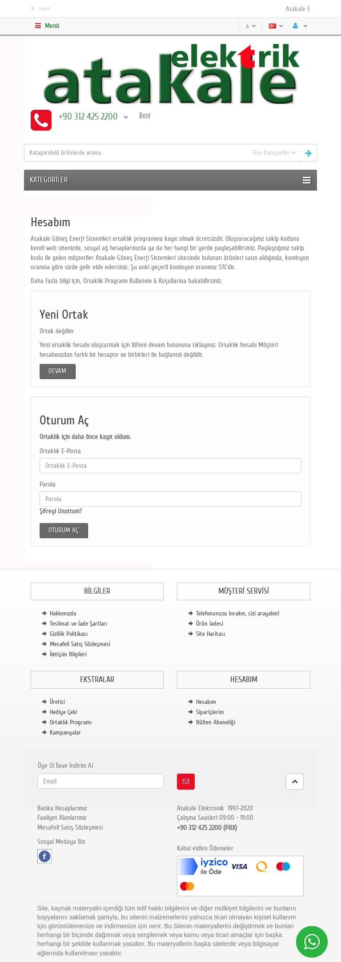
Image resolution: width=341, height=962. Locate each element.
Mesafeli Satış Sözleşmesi (80, 644)
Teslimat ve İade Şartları (78, 623)
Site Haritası (210, 634)
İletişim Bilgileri (68, 654)
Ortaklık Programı (71, 722)
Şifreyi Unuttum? (61, 511)
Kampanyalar (65, 732)
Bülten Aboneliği (215, 722)
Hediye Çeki (63, 712)
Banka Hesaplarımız (62, 808)
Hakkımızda (63, 613)
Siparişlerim (210, 712)
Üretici (57, 702)
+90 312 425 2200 (93, 116)
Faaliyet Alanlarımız (62, 818)
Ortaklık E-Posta (60, 451)
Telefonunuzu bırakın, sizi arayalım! (237, 613)
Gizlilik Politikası (69, 634)
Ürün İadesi (209, 623)
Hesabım (206, 702)
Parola (48, 484)
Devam (57, 371)
